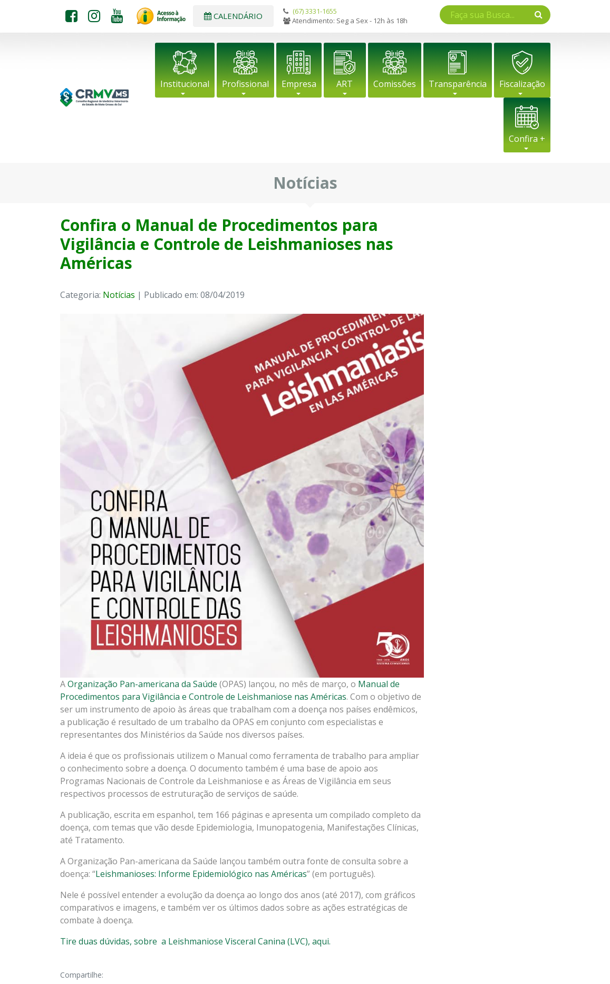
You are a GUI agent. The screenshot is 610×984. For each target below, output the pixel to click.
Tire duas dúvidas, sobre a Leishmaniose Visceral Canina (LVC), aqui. (195, 941)
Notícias (119, 295)
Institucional (184, 84)
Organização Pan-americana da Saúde (142, 684)
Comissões (394, 84)
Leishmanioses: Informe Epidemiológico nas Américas (201, 874)
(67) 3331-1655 (315, 11)
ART (344, 84)
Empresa (299, 84)
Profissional (245, 84)
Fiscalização (522, 84)
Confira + (527, 138)
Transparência (458, 84)
